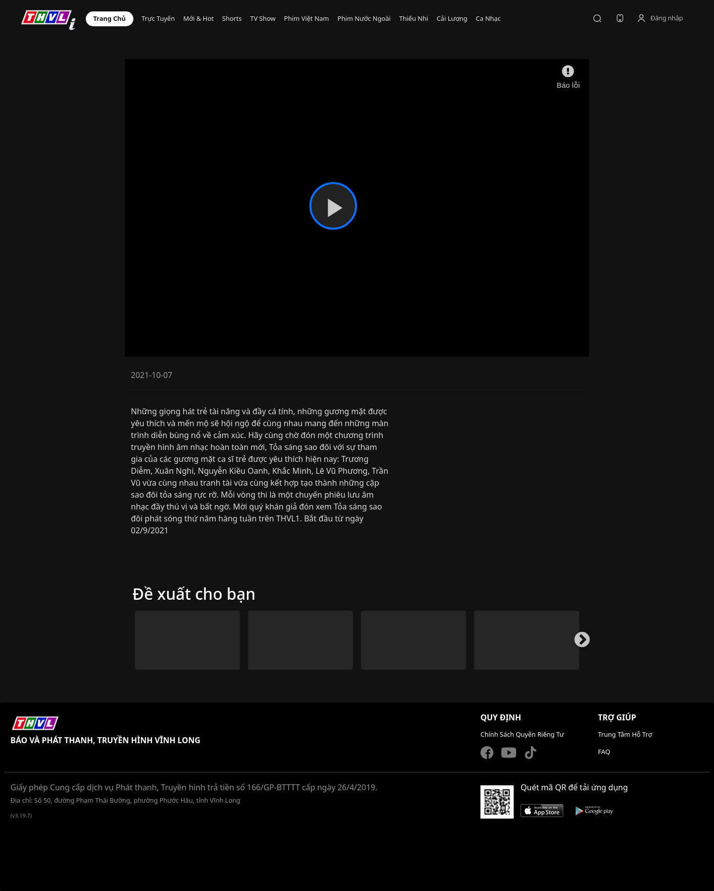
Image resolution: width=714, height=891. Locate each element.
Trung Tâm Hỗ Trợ (625, 734)
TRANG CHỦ (109, 18)
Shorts (231, 18)
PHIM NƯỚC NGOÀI (364, 18)
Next (578, 644)
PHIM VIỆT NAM (306, 18)
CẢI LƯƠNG (452, 18)
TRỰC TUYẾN (158, 18)
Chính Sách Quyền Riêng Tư (522, 734)
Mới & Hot (198, 18)
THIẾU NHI (413, 18)
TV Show (262, 18)
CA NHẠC (488, 18)
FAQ (604, 751)
